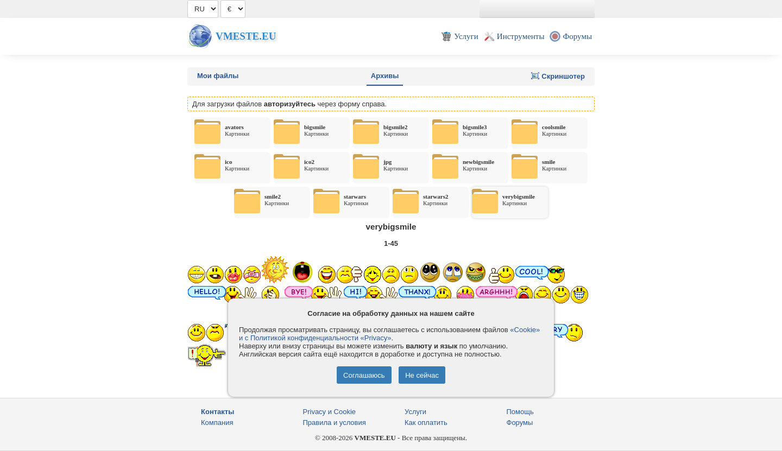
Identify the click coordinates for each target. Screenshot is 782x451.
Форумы (520, 422)
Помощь (520, 412)
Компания (217, 422)
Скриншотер (558, 76)
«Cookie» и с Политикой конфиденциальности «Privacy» (389, 334)
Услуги (415, 412)
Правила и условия (334, 422)
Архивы (385, 76)
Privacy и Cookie (329, 412)
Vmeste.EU (246, 36)
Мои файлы (217, 76)
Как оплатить (426, 422)
